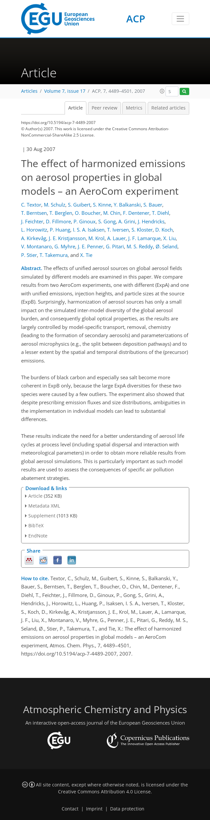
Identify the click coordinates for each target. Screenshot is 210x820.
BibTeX (36, 525)
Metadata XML (44, 506)
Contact (70, 809)
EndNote (37, 536)
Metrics (134, 108)
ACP (135, 18)
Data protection (127, 809)
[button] (162, 91)
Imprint (94, 809)
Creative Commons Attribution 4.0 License (104, 792)
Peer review (104, 108)
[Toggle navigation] (180, 18)
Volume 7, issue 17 (64, 91)
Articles (29, 91)
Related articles (168, 108)
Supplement (41, 515)
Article (75, 108)
